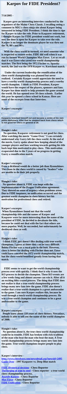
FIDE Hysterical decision (15, 367)
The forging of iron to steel (16, 370)
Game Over (8, 361)
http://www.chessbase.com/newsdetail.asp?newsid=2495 (32, 358)
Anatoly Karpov (10, 376)
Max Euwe (7, 379)
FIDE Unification (11, 382)
